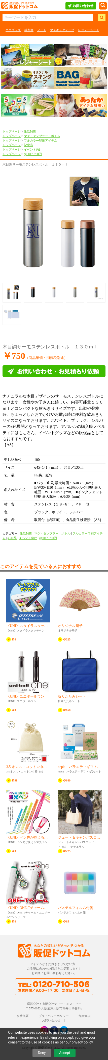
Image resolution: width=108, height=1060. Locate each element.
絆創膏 (28, 30)
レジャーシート (88, 30)
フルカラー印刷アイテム (40, 140)
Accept (64, 1053)
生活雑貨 (30, 131)
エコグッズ (13, 30)
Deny (42, 1053)
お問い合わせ (51, 1020)
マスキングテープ (62, 30)
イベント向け (33, 149)
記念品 (28, 145)
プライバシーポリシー (54, 1016)
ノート (41, 30)
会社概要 (23, 1016)
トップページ (12, 131)
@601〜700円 (33, 154)
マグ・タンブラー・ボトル (42, 136)
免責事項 (85, 1016)
